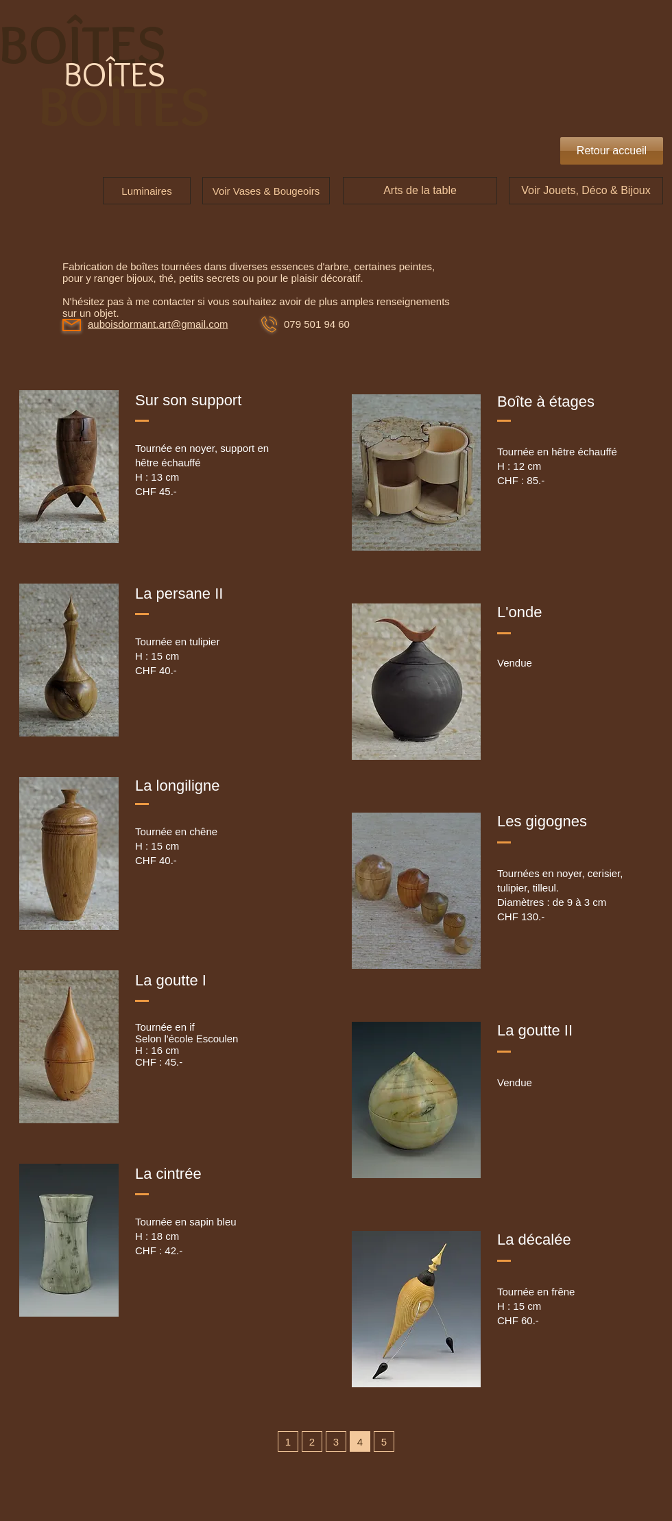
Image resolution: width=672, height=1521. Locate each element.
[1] (288, 1441)
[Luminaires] (147, 190)
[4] (360, 1441)
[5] (384, 1441)
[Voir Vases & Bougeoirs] (266, 190)
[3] (336, 1441)
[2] (312, 1441)
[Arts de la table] (420, 190)
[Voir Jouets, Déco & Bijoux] (586, 190)
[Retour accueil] (611, 151)
